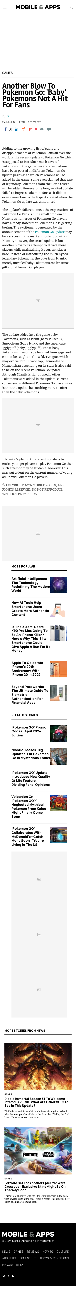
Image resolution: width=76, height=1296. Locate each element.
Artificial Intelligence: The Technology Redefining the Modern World (30, 584)
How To (48, 1252)
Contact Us (27, 1258)
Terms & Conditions (54, 1258)
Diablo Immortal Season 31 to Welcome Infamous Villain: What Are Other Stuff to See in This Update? (36, 1102)
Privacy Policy (13, 1265)
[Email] (42, 129)
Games (7, 72)
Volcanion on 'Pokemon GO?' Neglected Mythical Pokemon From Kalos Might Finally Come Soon (28, 806)
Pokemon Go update (50, 232)
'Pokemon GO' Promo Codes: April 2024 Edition (28, 731)
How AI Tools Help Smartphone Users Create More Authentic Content (30, 608)
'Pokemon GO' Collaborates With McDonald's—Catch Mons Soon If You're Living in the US (27, 836)
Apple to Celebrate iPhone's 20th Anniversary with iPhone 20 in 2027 (27, 668)
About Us (9, 1258)
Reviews (33, 1252)
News (6, 1252)
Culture (63, 1252)
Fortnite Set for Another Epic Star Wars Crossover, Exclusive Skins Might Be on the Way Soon (35, 1186)
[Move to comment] (49, 129)
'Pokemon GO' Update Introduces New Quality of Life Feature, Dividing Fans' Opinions (30, 778)
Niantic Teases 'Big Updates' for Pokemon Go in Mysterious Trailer (30, 754)
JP (7, 116)
